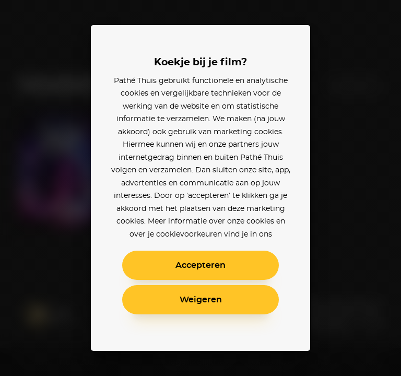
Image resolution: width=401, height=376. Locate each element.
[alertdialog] (200, 188)
